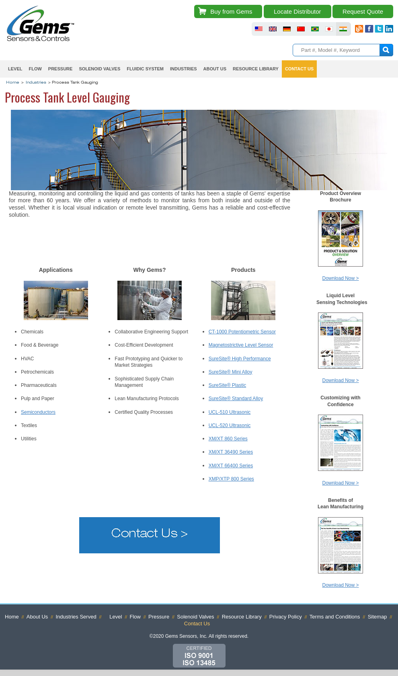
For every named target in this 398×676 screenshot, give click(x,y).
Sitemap (377, 617)
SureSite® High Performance (240, 359)
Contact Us (299, 68)
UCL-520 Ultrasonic (230, 425)
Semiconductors (38, 412)
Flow (35, 68)
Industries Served (75, 617)
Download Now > (340, 278)
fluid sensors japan (329, 29)
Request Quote (363, 11)
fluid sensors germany (287, 29)
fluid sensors (259, 29)
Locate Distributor (297, 11)
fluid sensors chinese (301, 29)
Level (15, 68)
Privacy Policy (285, 617)
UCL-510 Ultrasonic (230, 412)
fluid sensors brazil (315, 29)
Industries (183, 68)
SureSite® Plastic (227, 385)
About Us (214, 68)
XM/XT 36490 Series (231, 452)
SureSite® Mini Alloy (230, 372)
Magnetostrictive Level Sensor (241, 345)
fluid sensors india (343, 29)
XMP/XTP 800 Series (231, 479)
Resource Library (256, 68)
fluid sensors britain (273, 29)
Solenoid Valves (99, 68)
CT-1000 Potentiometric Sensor (242, 332)
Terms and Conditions (335, 617)
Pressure (60, 68)
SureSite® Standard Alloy (236, 398)
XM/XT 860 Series (228, 439)
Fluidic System (145, 68)
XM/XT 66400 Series (231, 465)
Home (12, 83)
